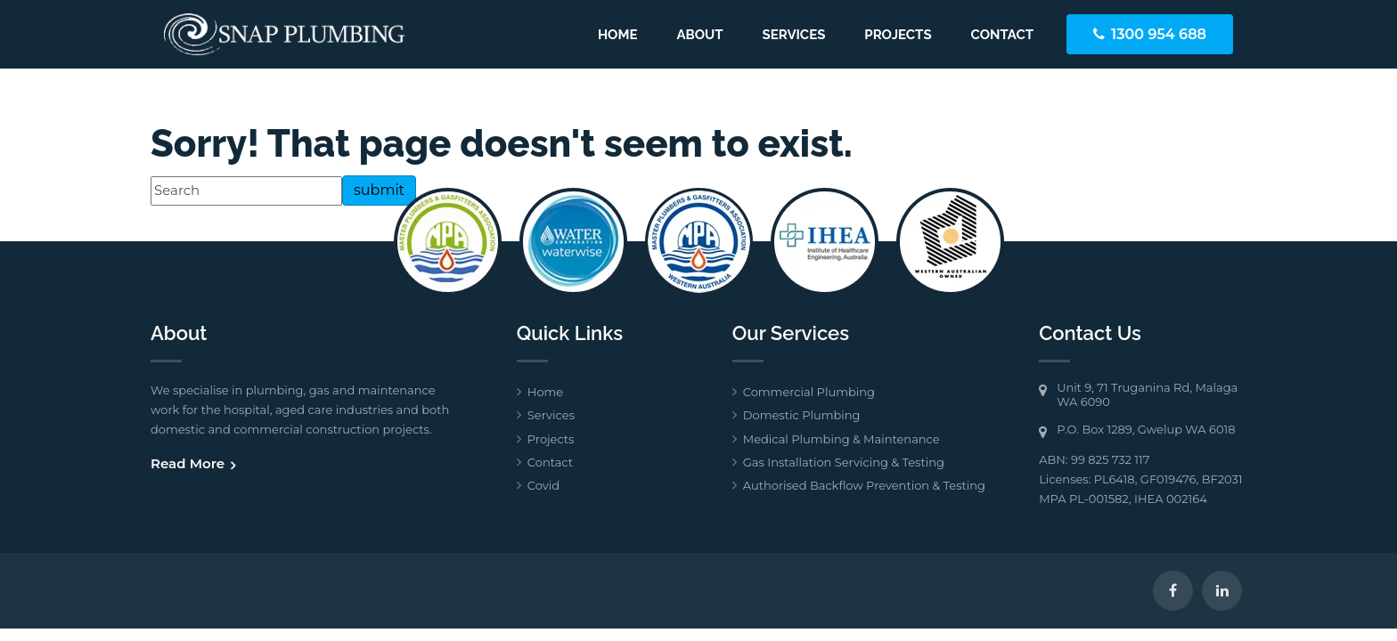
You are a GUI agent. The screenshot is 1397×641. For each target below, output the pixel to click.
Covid (543, 485)
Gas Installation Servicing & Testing (843, 462)
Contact (1002, 35)
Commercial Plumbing (809, 392)
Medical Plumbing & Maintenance (841, 439)
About (699, 35)
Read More (188, 463)
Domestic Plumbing (802, 415)
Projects (897, 35)
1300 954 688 (1158, 34)
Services (794, 35)
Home (618, 35)
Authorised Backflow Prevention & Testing (864, 485)
